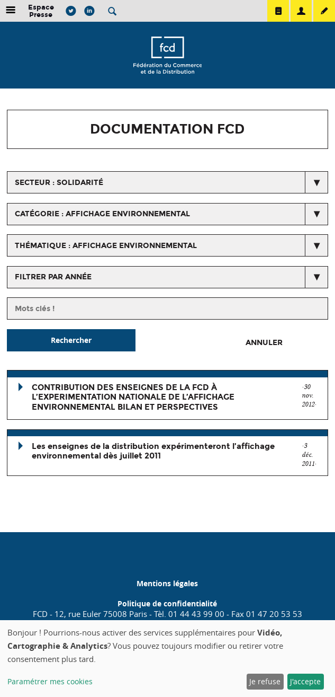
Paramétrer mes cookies (50, 681)
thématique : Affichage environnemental (106, 245)
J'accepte (305, 681)
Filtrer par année (53, 276)
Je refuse (264, 681)
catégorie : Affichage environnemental (102, 213)
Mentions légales (167, 583)
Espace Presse (41, 11)
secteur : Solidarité (59, 182)
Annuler (264, 342)
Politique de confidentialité (167, 603)
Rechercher (71, 340)
